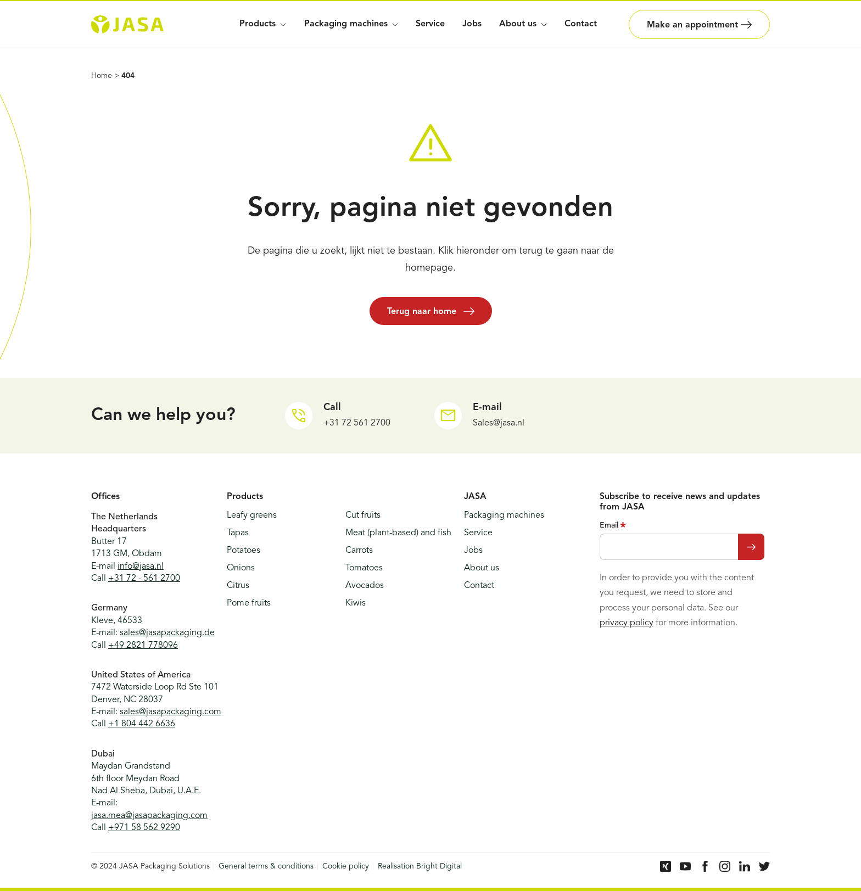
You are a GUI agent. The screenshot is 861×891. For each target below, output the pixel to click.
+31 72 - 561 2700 (144, 578)
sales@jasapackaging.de (167, 633)
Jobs (472, 24)
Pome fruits (249, 603)
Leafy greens (252, 515)
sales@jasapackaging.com (170, 712)
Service (430, 24)
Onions (241, 568)
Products (262, 24)
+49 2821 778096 (143, 645)
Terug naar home (430, 311)
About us (481, 568)
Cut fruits (363, 515)
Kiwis (355, 603)
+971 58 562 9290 (144, 827)
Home (101, 76)
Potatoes (243, 550)
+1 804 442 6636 (141, 724)
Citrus (238, 585)
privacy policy (626, 623)
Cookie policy (345, 866)
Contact (580, 24)
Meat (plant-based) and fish (398, 533)
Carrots (359, 550)
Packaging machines (351, 24)
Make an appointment (699, 24)
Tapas (238, 533)
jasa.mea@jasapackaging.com (149, 815)
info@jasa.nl (141, 566)
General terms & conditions (266, 866)
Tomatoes (364, 568)
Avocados (364, 585)
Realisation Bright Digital (420, 866)
